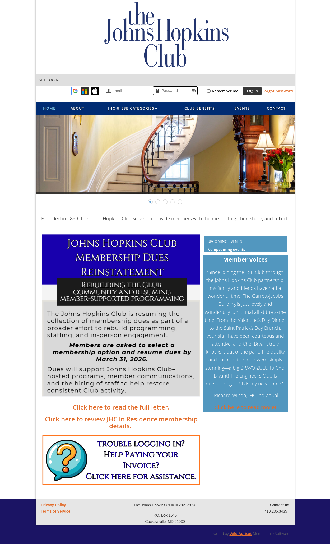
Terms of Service (56, 511)
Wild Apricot (241, 533)
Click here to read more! (245, 407)
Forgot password (278, 91)
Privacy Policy (53, 505)
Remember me (225, 91)
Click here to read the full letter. (121, 407)
